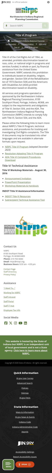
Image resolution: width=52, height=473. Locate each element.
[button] (49, 2)
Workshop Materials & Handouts (22, 185)
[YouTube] (20, 323)
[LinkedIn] (25, 323)
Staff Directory (10, 272)
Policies (24, 388)
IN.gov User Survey (24, 378)
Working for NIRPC (12, 292)
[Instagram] (15, 323)
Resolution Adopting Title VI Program (24, 153)
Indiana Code (25, 422)
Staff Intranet (10, 297)
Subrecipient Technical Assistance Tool (25, 199)
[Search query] (25, 25)
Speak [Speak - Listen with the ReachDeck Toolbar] (24, 464)
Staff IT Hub (9, 305)
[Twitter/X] (10, 323)
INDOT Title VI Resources (18, 196)
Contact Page (10, 269)
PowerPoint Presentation (18, 182)
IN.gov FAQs (24, 398)
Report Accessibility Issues (25, 456)
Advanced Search (25, 383)
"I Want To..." (9, 288)
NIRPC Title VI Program (16, 146)
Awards (24, 431)
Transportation (27, 44)
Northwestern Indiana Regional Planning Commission (27, 18)
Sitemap (25, 393)
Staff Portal (9, 301)
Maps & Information (25, 412)
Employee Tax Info (12, 310)
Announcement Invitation (18, 178)
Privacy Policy (10, 274)
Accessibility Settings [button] (25, 452)
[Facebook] (5, 323)
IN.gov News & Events (25, 417)
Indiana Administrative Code (25, 427)
